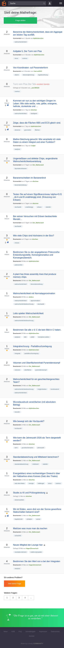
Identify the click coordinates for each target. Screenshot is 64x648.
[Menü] (60, 3)
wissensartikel (19, 500)
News (6, 631)
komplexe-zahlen (43, 337)
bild (25, 337)
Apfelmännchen (38, 38)
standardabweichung (21, 464)
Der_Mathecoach (38, 165)
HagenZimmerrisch (32, 548)
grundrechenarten (27, 447)
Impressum (43, 631)
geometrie (27, 130)
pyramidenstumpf (41, 370)
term (16, 447)
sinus (16, 58)
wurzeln (17, 412)
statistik (48, 207)
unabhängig (29, 207)
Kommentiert (17, 38)
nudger (33, 145)
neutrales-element (20, 552)
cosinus (24, 58)
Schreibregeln (30, 631)
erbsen (39, 207)
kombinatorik (55, 389)
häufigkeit (34, 113)
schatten (29, 519)
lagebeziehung (43, 75)
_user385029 (35, 88)
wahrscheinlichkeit (21, 42)
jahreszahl (40, 447)
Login (50, 3)
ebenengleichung (28, 75)
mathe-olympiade (36, 552)
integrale (17, 353)
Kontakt (31, 636)
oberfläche (27, 370)
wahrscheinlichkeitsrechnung (24, 304)
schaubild (18, 535)
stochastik (18, 207)
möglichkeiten (42, 389)
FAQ (20, 631)
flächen (37, 130)
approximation (35, 300)
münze (17, 243)
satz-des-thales (20, 483)
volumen (17, 370)
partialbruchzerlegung (31, 353)
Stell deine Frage (14, 584)
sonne (38, 519)
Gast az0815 (38, 71)
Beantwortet (17, 71)
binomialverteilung (21, 185)
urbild (32, 337)
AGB (13, 631)
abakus (31, 297)
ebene (17, 75)
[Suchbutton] (44, 3)
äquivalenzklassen (21, 168)
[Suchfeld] (27, 3)
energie (31, 483)
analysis (17, 149)
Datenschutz (55, 631)
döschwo (34, 110)
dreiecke (17, 130)
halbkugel (41, 483)
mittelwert (35, 464)
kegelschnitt (18, 519)
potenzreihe (18, 265)
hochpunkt (18, 428)
